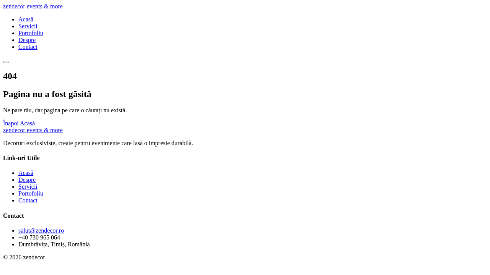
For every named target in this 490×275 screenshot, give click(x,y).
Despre (27, 40)
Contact (28, 47)
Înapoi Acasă (19, 123)
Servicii (28, 26)
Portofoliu (30, 33)
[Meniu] (6, 62)
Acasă (25, 19)
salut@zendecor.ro (41, 230)
